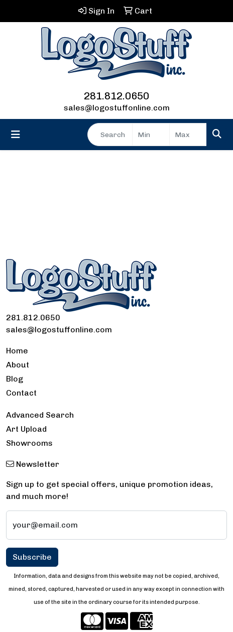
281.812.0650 (116, 96)
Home (17, 350)
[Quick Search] (110, 134)
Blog (14, 379)
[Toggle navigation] (15, 135)
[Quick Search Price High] (188, 134)
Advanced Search (40, 415)
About (17, 364)
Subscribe (32, 557)
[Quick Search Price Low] (151, 134)
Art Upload (26, 429)
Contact (21, 393)
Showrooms (29, 443)
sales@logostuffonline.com (117, 107)
